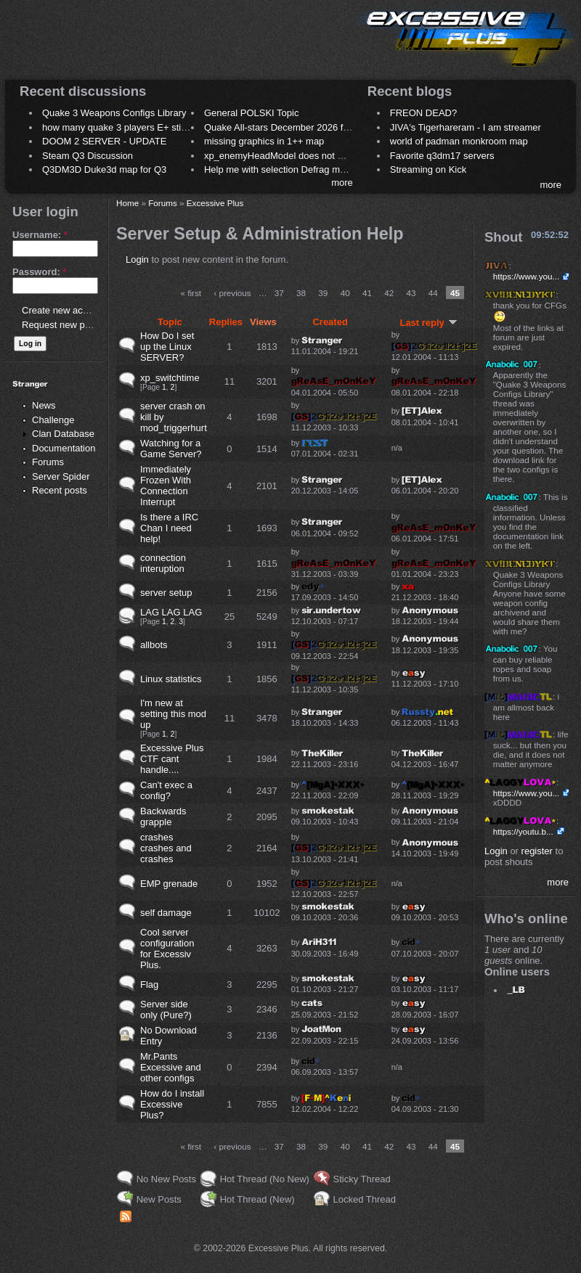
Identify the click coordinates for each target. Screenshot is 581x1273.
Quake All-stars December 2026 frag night (292, 127)
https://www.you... (526, 276)
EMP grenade (169, 883)
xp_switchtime (170, 377)
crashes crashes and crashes (166, 848)
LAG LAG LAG (171, 612)
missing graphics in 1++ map (264, 141)
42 (389, 293)
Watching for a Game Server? (171, 448)
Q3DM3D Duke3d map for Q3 (104, 169)
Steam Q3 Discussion (87, 155)
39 (323, 293)
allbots (154, 644)
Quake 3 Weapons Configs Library (114, 112)
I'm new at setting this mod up (173, 713)
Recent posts (59, 490)
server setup (166, 592)
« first (190, 293)
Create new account (64, 310)
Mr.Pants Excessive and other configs (170, 1067)
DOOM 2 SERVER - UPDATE (104, 141)
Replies (226, 321)
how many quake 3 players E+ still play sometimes (147, 127)
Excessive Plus (215, 203)
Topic (170, 321)
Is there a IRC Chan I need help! (169, 528)
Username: (40, 234)
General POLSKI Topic (251, 112)
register (537, 851)
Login (137, 259)
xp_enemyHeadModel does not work (280, 155)
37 (279, 293)
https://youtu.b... (523, 831)
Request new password (71, 324)
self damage (166, 912)
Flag (149, 984)
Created (329, 321)
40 (345, 293)
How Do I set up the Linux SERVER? (167, 346)
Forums (48, 462)
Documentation (63, 448)
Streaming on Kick (428, 169)
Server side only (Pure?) (166, 1009)
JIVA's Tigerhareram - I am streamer (465, 127)
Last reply (428, 322)
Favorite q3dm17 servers (442, 155)
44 (433, 293)
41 (367, 293)
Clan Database (63, 433)
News (44, 405)
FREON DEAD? (423, 112)
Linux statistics (171, 679)
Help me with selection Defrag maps (279, 169)
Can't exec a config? (166, 790)
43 (410, 293)
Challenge (53, 419)
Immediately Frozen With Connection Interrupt (165, 485)
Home (127, 203)
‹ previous (232, 293)
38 (301, 293)
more (342, 182)
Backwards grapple (163, 816)
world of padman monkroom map (459, 141)
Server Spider (60, 476)
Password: (39, 271)
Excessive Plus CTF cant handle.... (171, 758)
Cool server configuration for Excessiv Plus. (167, 948)
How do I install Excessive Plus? (172, 1104)
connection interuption (163, 563)
